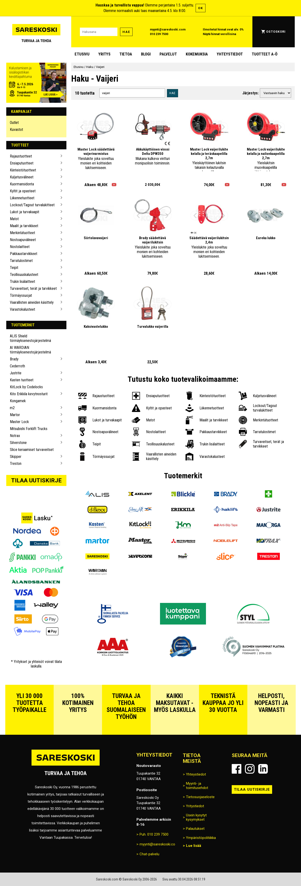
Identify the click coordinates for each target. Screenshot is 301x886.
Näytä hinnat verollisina (219, 34)
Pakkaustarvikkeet (23, 253)
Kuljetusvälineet (21, 177)
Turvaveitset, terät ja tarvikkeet (33, 288)
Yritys (104, 54)
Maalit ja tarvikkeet (24, 226)
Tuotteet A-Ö (264, 54)
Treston (15, 463)
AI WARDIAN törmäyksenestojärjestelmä (30, 349)
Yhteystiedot (230, 54)
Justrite (15, 373)
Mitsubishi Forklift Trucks (28, 428)
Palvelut (168, 54)
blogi (146, 54)
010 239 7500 (159, 34)
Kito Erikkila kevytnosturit (29, 394)
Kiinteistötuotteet (23, 170)
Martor (15, 415)
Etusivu (82, 54)
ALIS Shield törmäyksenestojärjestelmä (30, 338)
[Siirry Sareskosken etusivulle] (36, 31)
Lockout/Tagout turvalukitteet (32, 205)
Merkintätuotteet (22, 233)
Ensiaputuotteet (21, 163)
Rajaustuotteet (21, 156)
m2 (12, 408)
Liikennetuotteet (22, 198)
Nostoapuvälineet (23, 239)
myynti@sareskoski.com (168, 29)
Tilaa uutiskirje (36, 480)
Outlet (14, 122)
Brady (14, 359)
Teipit (14, 267)
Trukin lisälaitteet (22, 281)
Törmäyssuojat (21, 295)
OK (200, 8)
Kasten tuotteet (21, 380)
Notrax (15, 435)
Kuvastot (16, 129)
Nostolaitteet (20, 246)
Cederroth (17, 366)
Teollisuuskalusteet (24, 274)
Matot (14, 219)
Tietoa (125, 54)
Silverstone (18, 442)
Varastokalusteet (22, 309)
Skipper (15, 456)
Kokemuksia (197, 54)
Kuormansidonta (22, 184)
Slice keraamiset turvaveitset (32, 449)
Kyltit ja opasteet (23, 191)
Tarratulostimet (21, 260)
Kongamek (18, 401)
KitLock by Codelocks (26, 387)
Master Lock (19, 421)
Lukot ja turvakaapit (24, 212)
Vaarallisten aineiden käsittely (32, 302)
